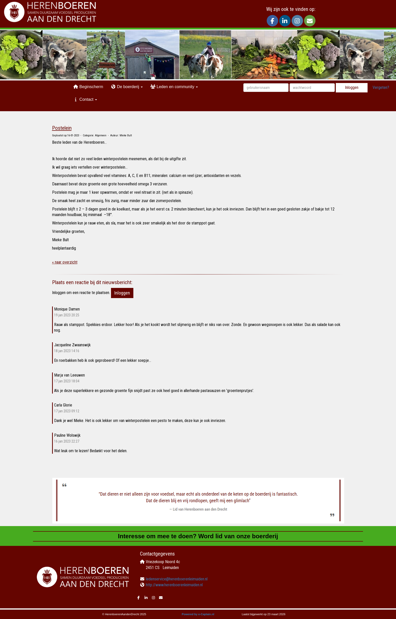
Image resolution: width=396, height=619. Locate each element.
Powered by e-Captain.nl (198, 614)
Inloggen (351, 87)
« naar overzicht (64, 262)
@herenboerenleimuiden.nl (177, 579)
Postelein (62, 128)
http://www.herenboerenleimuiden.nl (174, 584)
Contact (85, 99)
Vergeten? (381, 87)
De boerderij (127, 87)
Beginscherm (88, 87)
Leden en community (174, 87)
